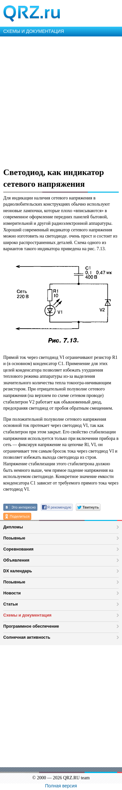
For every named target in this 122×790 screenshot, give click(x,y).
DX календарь (17, 570)
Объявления (16, 560)
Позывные (14, 538)
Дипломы (13, 526)
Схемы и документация (27, 615)
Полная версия (61, 785)
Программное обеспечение (31, 626)
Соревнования (18, 549)
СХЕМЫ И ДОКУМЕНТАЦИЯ (33, 31)
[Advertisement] (61, 101)
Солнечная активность (26, 637)
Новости (12, 593)
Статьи (10, 604)
